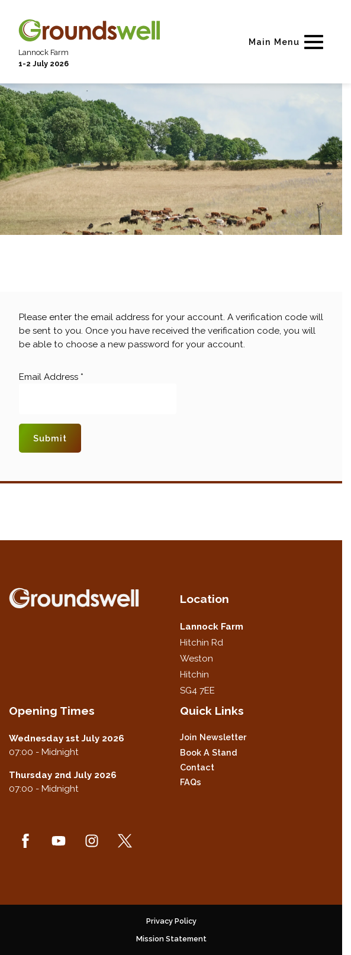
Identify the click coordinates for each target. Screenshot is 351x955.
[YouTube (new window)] (58, 841)
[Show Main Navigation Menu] (288, 41)
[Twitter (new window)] (125, 841)
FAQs (190, 782)
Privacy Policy (171, 921)
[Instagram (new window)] (92, 841)
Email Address (51, 377)
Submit (50, 438)
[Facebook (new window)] (25, 841)
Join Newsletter (213, 737)
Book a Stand (208, 752)
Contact (197, 767)
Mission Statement (171, 938)
